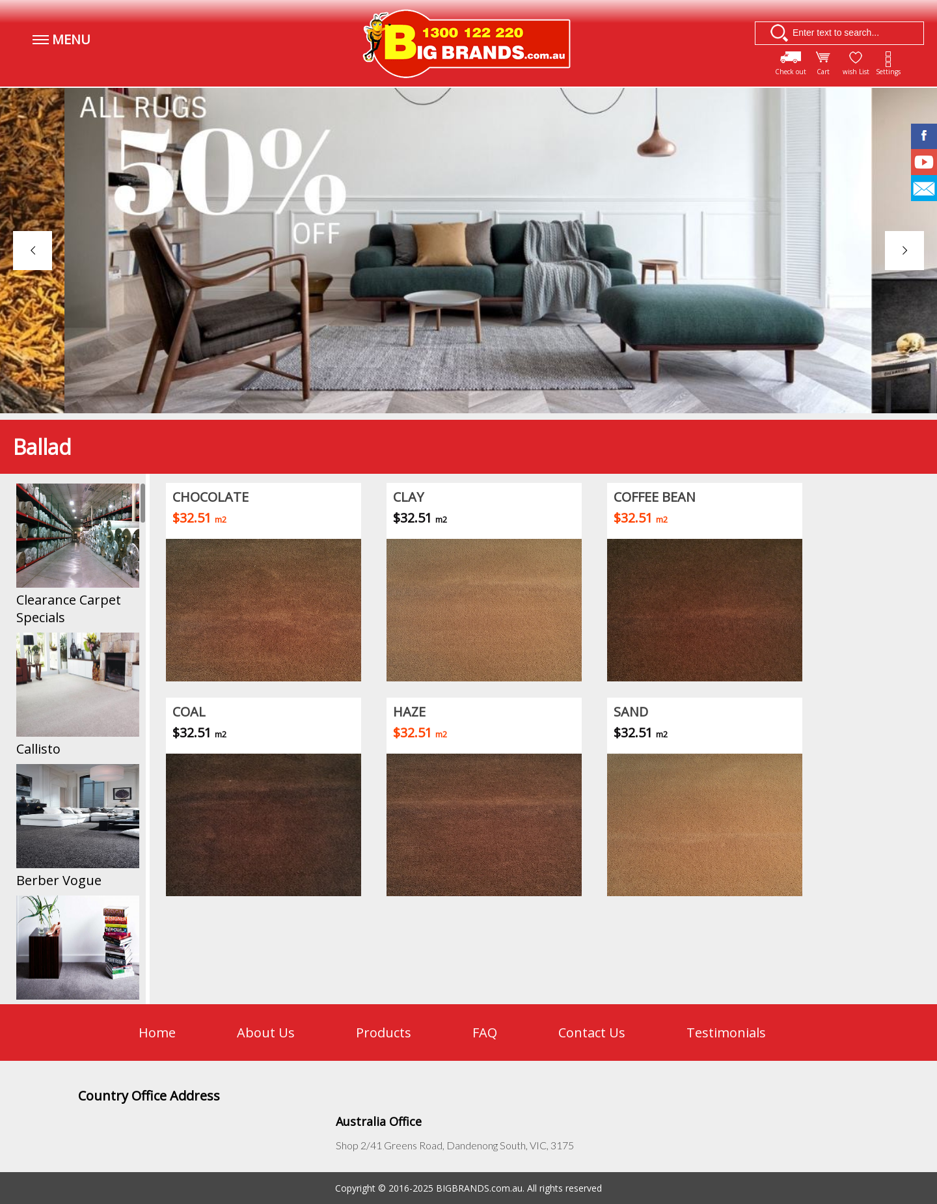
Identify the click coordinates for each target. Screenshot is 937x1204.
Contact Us (591, 1032)
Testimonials (726, 1032)
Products (383, 1032)
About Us (266, 1032)
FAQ (484, 1032)
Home (157, 1032)
